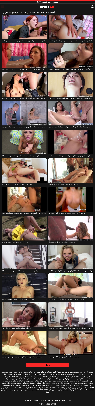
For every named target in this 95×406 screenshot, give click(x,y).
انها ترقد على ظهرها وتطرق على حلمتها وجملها (63, 184)
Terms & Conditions (47, 400)
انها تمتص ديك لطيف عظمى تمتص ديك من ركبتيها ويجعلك (20, 156)
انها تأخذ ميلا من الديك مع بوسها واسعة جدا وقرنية (18, 299)
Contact (69, 400)
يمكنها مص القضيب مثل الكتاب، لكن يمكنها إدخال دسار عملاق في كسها (24, 98)
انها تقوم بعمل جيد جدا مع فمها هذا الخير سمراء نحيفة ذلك (20, 271)
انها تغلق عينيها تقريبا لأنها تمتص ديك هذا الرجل (16, 328)
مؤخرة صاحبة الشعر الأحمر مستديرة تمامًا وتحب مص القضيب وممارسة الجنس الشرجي (70, 40)
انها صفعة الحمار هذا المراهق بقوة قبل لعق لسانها (64, 357)
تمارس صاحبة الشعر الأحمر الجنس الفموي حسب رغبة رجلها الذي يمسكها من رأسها (24, 40)
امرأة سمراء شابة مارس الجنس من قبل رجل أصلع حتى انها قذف (69, 127)
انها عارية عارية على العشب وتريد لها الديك (15, 242)
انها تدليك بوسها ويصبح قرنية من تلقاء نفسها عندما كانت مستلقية (69, 156)
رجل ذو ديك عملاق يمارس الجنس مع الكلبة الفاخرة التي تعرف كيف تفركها (24, 69)
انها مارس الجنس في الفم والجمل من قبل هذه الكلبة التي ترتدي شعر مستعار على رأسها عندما (70, 271)
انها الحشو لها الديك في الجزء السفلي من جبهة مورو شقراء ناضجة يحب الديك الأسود (24, 213)
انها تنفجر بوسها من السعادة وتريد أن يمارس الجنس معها (66, 299)
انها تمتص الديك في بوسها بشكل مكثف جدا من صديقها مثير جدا (22, 357)
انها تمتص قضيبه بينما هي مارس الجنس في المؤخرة (18, 184)
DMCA (36, 400)
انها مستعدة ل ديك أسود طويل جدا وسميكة (62, 242)
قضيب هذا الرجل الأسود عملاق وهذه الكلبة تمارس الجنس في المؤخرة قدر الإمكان (70, 69)
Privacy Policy (27, 400)
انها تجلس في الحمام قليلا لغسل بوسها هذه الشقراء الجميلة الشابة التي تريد (24, 127)
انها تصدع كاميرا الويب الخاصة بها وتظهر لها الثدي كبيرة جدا (67, 213)
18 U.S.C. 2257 (60, 400)
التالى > (47, 365)
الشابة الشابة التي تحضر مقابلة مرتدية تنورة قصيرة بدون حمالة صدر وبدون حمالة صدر (70, 98)
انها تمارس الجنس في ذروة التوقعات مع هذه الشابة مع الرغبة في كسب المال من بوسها (70, 328)
